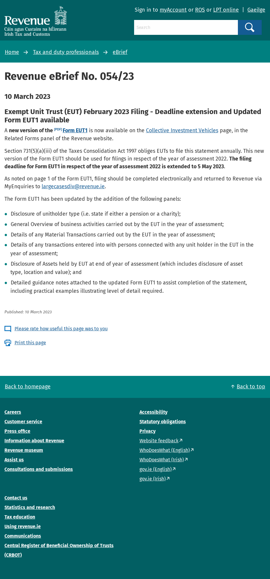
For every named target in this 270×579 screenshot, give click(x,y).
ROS (200, 10)
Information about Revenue (34, 440)
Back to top (251, 386)
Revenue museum (23, 450)
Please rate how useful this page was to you (61, 328)
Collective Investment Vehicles (182, 130)
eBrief (120, 52)
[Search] (186, 27)
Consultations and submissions (38, 469)
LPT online (226, 10)
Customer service (23, 421)
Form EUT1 (75, 130)
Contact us (15, 498)
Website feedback (158, 440)
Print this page (30, 342)
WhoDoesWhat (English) (164, 450)
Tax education (19, 517)
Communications (22, 536)
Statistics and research (29, 507)
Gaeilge (256, 10)
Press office (17, 431)
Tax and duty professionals (66, 52)
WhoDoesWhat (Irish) (161, 460)
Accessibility (153, 412)
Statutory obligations (162, 421)
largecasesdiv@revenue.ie (73, 186)
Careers (12, 412)
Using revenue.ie (22, 526)
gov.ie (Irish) (152, 479)
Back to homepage (28, 386)
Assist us (14, 460)
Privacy (147, 431)
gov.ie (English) (155, 469)
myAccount (173, 10)
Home (12, 52)
